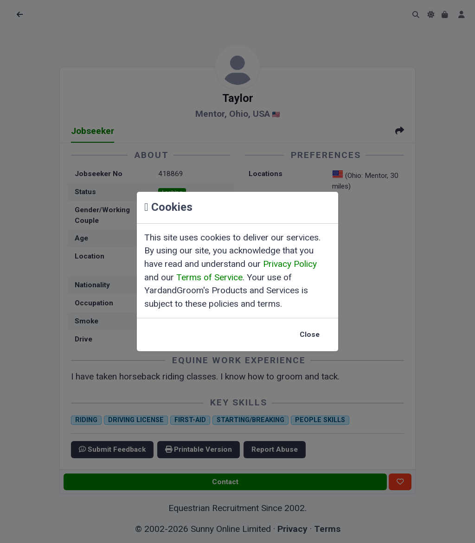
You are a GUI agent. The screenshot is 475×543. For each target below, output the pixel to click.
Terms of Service (209, 277)
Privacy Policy (290, 264)
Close (310, 334)
